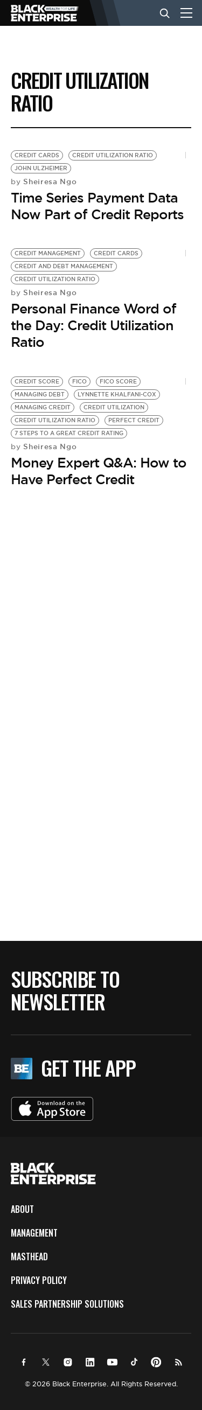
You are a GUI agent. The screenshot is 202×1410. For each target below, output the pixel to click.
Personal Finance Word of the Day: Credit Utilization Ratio (93, 325)
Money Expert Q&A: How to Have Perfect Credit (98, 471)
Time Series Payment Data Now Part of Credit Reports (97, 206)
